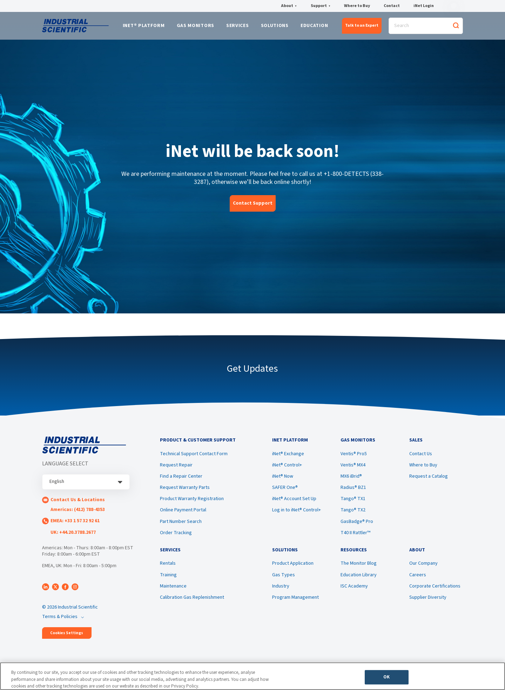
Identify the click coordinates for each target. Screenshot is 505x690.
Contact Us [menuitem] (420, 457)
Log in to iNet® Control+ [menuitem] (296, 513)
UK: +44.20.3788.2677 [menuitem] (73, 534)
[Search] (426, 27)
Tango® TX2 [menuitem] (353, 513)
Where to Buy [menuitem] (423, 468)
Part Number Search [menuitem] (181, 524)
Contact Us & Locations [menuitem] (77, 501)
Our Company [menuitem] (423, 568)
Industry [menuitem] (280, 591)
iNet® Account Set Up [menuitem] (294, 502)
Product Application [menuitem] (293, 568)
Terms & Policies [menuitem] (60, 618)
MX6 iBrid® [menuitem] (351, 479)
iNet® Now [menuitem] (282, 479)
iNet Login (423, 6)
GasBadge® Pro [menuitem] (357, 524)
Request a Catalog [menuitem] (428, 479)
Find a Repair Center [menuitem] (181, 479)
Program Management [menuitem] (295, 602)
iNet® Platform (144, 27)
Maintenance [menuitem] (173, 591)
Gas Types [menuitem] (283, 579)
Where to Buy (357, 6)
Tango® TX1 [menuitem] (353, 502)
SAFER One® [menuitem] (285, 491)
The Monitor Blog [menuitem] (359, 568)
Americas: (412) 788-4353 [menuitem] (77, 511)
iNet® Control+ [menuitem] (287, 468)
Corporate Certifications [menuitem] (434, 591)
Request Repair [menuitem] (176, 468)
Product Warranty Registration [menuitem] (192, 502)
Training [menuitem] (168, 579)
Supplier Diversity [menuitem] (427, 602)
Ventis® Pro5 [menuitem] (354, 457)
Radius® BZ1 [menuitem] (353, 491)
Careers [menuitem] (417, 579)
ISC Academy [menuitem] (354, 591)
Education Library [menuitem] (359, 579)
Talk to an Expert (361, 26)
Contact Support (252, 204)
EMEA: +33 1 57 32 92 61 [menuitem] (75, 522)
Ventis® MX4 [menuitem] (353, 468)
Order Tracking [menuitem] (176, 536)
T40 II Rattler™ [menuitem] (355, 536)
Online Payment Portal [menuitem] (183, 513)
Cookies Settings (66, 635)
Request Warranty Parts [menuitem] (185, 491)
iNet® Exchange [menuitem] (288, 457)
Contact (392, 6)
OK (386, 678)
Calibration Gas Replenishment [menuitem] (192, 602)
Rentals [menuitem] (168, 568)
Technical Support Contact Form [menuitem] (194, 457)
